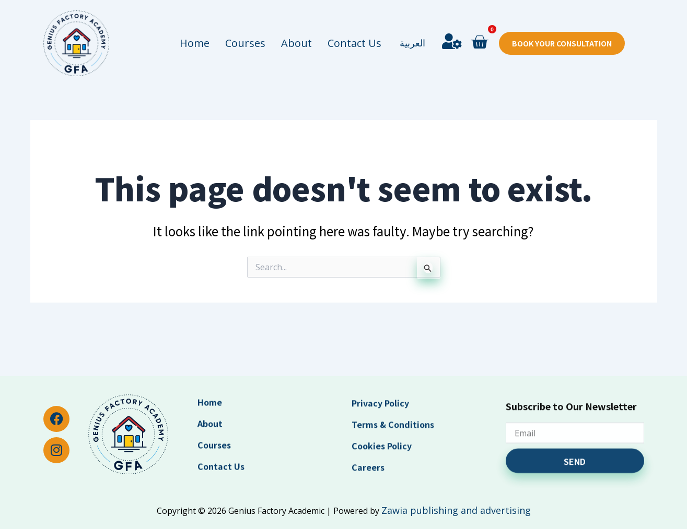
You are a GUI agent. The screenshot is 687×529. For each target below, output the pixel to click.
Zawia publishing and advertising (456, 510)
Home (194, 24)
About (296, 24)
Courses (245, 24)
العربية (412, 24)
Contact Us (354, 24)
